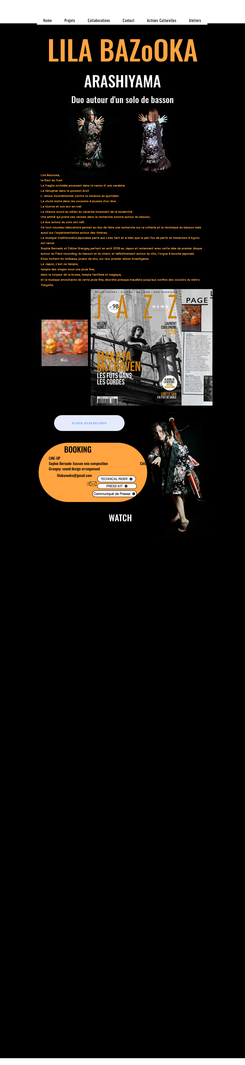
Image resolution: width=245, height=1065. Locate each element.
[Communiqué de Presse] (114, 493)
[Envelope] (91, 484)
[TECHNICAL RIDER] (116, 479)
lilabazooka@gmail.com (74, 475)
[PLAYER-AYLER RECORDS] (89, 423)
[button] (69, 20)
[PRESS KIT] (117, 486)
